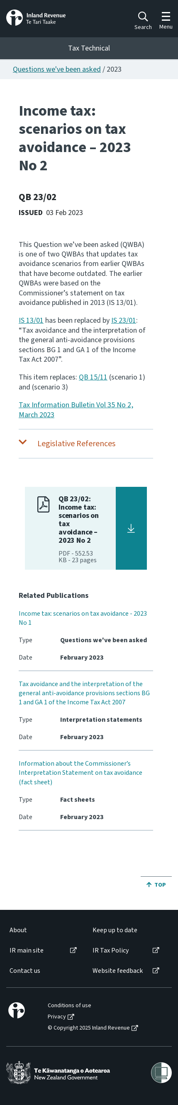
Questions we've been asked (57, 69)
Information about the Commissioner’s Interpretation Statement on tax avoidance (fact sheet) (80, 772)
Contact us (25, 971)
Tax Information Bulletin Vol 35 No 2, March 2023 (76, 410)
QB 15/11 (93, 377)
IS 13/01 (31, 320)
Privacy (57, 1016)
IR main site (27, 951)
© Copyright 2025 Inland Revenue (89, 1028)
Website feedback (118, 971)
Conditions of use (69, 1005)
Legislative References (76, 444)
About (18, 930)
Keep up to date (115, 930)
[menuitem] (42, 930)
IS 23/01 (123, 320)
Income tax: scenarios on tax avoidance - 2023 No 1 (83, 618)
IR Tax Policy (111, 951)
